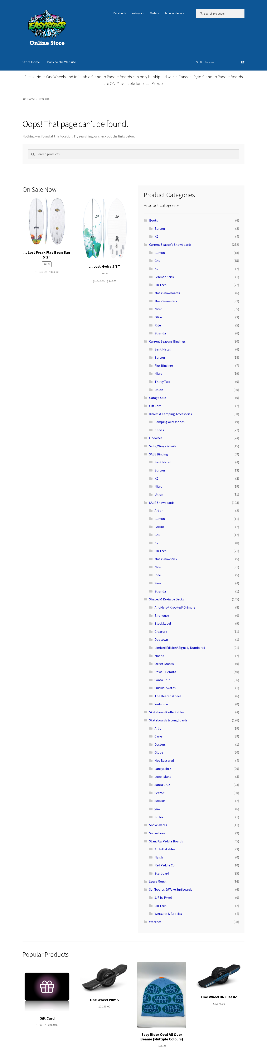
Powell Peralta (165, 672)
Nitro (158, 309)
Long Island (163, 776)
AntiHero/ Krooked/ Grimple (175, 607)
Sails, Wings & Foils (162, 446)
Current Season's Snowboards (170, 244)
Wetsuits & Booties (168, 913)
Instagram (138, 13)
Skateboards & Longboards (168, 720)
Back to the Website (61, 62)
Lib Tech (160, 285)
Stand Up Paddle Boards (166, 841)
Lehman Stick (164, 277)
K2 (156, 236)
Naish (159, 857)
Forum (159, 527)
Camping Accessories (170, 422)
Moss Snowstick (166, 301)
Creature (161, 631)
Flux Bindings (164, 365)
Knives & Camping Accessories (170, 414)
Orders (154, 13)
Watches (155, 922)
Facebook (119, 13)
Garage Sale (157, 398)
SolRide (160, 801)
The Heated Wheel (168, 696)
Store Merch (157, 881)
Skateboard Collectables (166, 712)
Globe (159, 752)
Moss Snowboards (167, 293)
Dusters (160, 744)
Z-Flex (159, 817)
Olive (158, 317)
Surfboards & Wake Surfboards (170, 889)
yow (157, 809)
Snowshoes (157, 833)
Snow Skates (158, 825)
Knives (159, 430)
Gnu (157, 260)
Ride (158, 325)
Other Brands (164, 664)
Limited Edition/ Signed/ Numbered (180, 647)
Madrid (159, 656)
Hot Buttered (164, 760)
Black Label (163, 623)
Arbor (159, 510)
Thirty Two (162, 381)
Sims (158, 583)
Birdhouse (162, 615)
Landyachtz (163, 768)
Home (31, 99)
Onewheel (156, 438)
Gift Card (155, 406)
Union (159, 390)
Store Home (31, 62)
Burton (160, 228)
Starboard (162, 873)
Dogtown (161, 639)
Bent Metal (163, 349)
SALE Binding (158, 454)
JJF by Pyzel (163, 897)
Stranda (160, 333)
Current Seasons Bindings (167, 341)
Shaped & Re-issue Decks (166, 599)
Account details (174, 13)
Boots (153, 220)
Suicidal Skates (165, 688)
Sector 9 (160, 793)
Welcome (161, 704)
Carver (159, 736)
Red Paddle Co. (165, 865)
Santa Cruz (162, 680)
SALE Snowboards (161, 502)
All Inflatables (165, 849)
